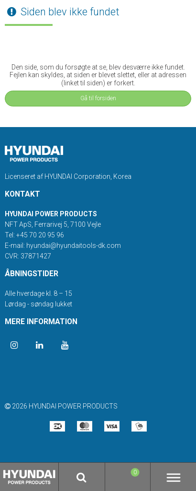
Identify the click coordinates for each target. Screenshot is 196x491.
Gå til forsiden (98, 98)
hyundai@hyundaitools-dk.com (73, 245)
